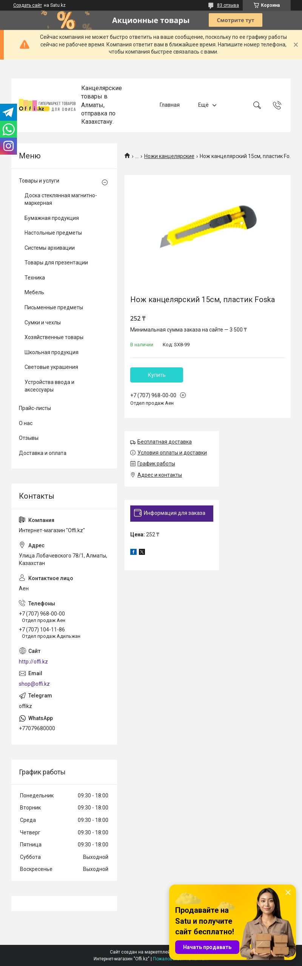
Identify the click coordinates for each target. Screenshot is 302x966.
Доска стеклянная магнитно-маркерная (61, 199)
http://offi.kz (33, 662)
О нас (25, 423)
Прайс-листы (35, 408)
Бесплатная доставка (164, 442)
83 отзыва (228, 5)
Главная (170, 105)
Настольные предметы (53, 233)
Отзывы (29, 438)
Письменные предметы (54, 307)
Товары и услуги (39, 181)
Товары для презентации (56, 263)
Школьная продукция (52, 352)
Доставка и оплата (42, 453)
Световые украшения (51, 367)
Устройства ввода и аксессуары (49, 386)
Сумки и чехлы (43, 322)
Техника (35, 278)
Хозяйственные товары (54, 337)
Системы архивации (50, 248)
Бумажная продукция (52, 218)
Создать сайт (27, 5)
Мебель (34, 292)
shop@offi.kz (34, 684)
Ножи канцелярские (169, 156)
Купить (157, 375)
